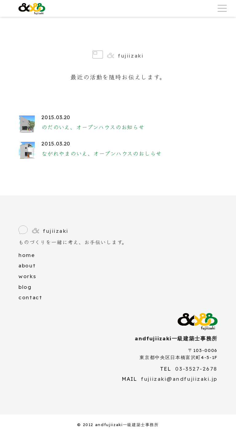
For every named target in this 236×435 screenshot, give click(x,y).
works (27, 276)
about (27, 265)
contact (30, 297)
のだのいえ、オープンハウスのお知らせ (92, 127)
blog (25, 287)
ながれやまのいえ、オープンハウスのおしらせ (101, 153)
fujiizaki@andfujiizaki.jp (179, 379)
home (26, 255)
